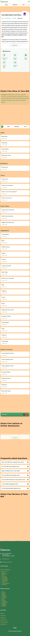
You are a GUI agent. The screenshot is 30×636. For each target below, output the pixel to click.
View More (15, 437)
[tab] (6, 4)
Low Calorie (4, 578)
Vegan (3, 572)
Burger (3, 600)
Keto (3, 575)
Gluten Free (4, 577)
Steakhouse (4, 602)
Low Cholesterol (5, 583)
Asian (3, 591)
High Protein (5, 579)
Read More (15, 45)
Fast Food (4, 601)
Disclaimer (2, 617)
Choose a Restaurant (5, 569)
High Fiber (4, 584)
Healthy (4, 606)
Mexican (4, 593)
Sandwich (4, 597)
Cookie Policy (3, 624)
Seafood (4, 596)
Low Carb (4, 576)
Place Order (15, 414)
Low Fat (4, 582)
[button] (28, 4)
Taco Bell (14, 18)
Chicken (4, 603)
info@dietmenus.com (7, 562)
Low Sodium (5, 581)
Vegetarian (4, 573)
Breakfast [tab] (17, 126)
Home (2, 18)
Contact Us (2, 615)
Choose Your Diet (4, 571)
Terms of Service (4, 622)
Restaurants (8, 18)
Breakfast (4, 604)
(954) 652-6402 (5, 559)
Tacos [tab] (25, 126)
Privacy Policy (3, 619)
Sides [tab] (8, 126)
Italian (3, 594)
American (4, 595)
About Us (2, 613)
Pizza (3, 599)
